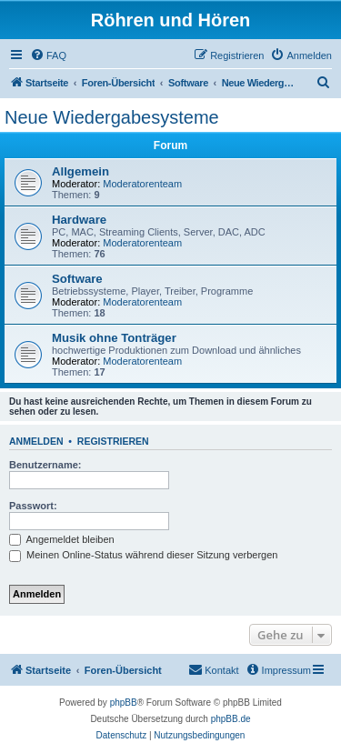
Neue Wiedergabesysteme (112, 117)
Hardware (79, 219)
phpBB (123, 703)
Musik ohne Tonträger (114, 338)
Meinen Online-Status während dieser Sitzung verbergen (143, 554)
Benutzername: (45, 464)
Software (77, 279)
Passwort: (33, 505)
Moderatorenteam (142, 183)
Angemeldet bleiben (62, 539)
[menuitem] (48, 55)
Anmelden (36, 441)
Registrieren (113, 441)
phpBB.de (231, 719)
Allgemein (80, 171)
